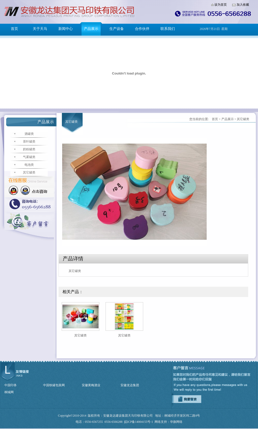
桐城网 (9, 392)
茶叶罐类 (29, 141)
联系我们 (167, 29)
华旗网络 (176, 422)
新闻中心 (65, 29)
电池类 (29, 165)
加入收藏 (243, 4)
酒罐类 (29, 134)
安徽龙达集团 (129, 385)
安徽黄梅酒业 (91, 385)
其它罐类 (29, 172)
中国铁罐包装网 (54, 385)
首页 (14, 29)
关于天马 (40, 29)
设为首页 (220, 4)
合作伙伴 (142, 29)
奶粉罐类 (29, 149)
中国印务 (10, 385)
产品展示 (91, 29)
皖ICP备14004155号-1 (138, 422)
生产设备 (116, 29)
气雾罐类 (29, 157)
